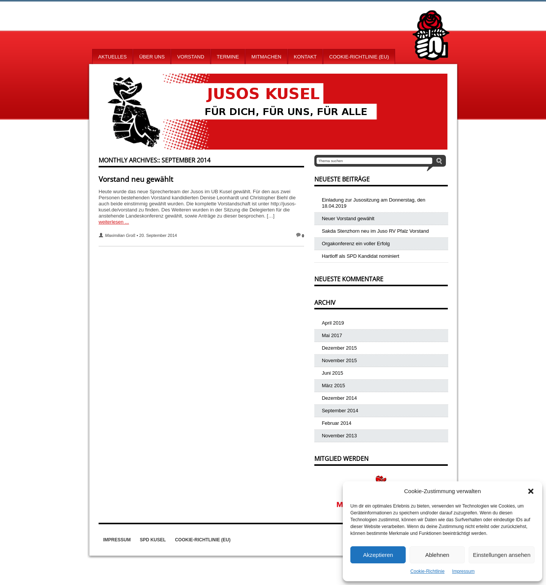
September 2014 (340, 410)
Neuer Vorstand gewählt (348, 218)
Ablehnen (437, 555)
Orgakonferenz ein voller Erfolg (356, 243)
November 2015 (339, 360)
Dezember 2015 (339, 348)
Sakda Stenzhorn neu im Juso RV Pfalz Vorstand (375, 231)
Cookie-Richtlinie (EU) (359, 57)
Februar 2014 (336, 423)
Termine (228, 57)
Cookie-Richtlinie (427, 571)
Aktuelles (112, 57)
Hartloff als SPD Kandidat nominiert (360, 256)
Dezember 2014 (339, 398)
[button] (531, 491)
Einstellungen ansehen (501, 555)
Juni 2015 (332, 373)
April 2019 (333, 323)
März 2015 (333, 385)
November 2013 (339, 435)
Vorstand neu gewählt (136, 179)
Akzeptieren (378, 555)
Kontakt (305, 57)
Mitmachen (266, 57)
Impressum (463, 571)
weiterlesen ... (114, 222)
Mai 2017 (332, 335)
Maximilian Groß (120, 235)
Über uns (152, 57)
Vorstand (190, 57)
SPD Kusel (153, 539)
